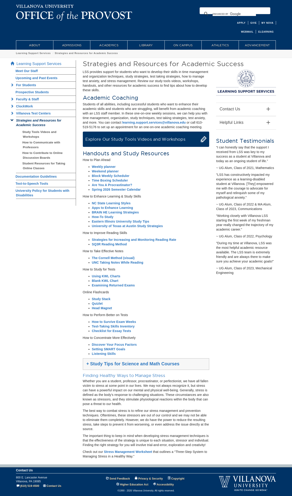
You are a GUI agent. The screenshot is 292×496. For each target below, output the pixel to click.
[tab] (246, 109)
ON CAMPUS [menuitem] (183, 45)
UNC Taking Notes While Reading (117, 262)
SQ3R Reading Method (109, 244)
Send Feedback (120, 478)
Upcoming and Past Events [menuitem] (36, 78)
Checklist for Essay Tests (111, 331)
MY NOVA (267, 23)
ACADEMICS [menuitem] (108, 45)
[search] (234, 14)
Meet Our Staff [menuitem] (27, 71)
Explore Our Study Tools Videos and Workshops (135, 139)
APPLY (241, 23)
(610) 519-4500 (29, 486)
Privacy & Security (150, 478)
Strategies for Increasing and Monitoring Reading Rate (134, 240)
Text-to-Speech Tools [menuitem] (32, 183)
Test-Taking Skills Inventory (113, 326)
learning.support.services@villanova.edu (154, 122)
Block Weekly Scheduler (111, 176)
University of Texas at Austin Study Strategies (127, 226)
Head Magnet (102, 308)
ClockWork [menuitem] (23, 106)
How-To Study (103, 217)
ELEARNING (266, 32)
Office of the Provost (29, 53)
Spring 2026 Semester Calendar (116, 189)
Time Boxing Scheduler (110, 180)
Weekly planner (104, 167)
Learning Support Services (64, 53)
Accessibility (165, 484)
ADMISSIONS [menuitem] (71, 45)
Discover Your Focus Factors (114, 344)
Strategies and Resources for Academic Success (117, 53)
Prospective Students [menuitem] (32, 92)
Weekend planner (105, 171)
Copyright (178, 478)
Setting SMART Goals (108, 349)
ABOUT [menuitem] (34, 45)
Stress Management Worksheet (128, 452)
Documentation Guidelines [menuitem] (36, 176)
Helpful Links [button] (244, 122)
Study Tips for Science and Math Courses (133, 363)
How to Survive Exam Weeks (114, 322)
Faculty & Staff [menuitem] (26, 99)
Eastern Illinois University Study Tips (120, 221)
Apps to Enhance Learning (112, 208)
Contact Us (54, 486)
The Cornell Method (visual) (113, 258)
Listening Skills (104, 354)
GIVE (253, 23)
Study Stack (101, 299)
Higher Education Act (134, 484)
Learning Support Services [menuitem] (37, 64)
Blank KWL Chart (105, 281)
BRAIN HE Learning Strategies (115, 212)
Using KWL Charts (106, 276)
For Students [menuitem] (24, 85)
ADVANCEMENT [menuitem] (257, 45)
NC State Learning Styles (111, 203)
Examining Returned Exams (113, 285)
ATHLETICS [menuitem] (220, 45)
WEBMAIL (247, 32)
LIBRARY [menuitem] (146, 45)
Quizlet (97, 303)
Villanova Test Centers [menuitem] (32, 113)
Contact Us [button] (244, 109)
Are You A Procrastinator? (112, 185)
